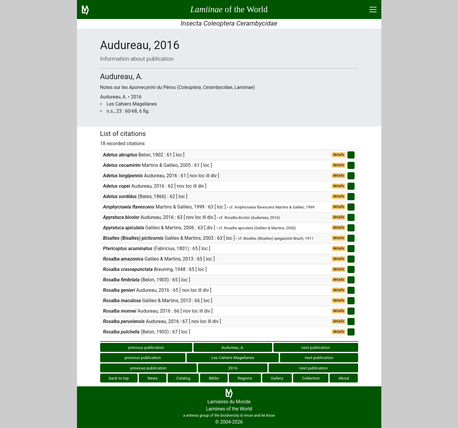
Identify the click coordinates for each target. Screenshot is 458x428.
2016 (232, 368)
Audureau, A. (232, 347)
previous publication (146, 347)
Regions (244, 378)
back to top (119, 378)
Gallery (277, 378)
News (152, 378)
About (344, 378)
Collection (311, 378)
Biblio (214, 378)
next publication (315, 347)
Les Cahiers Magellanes (232, 357)
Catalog (183, 378)
